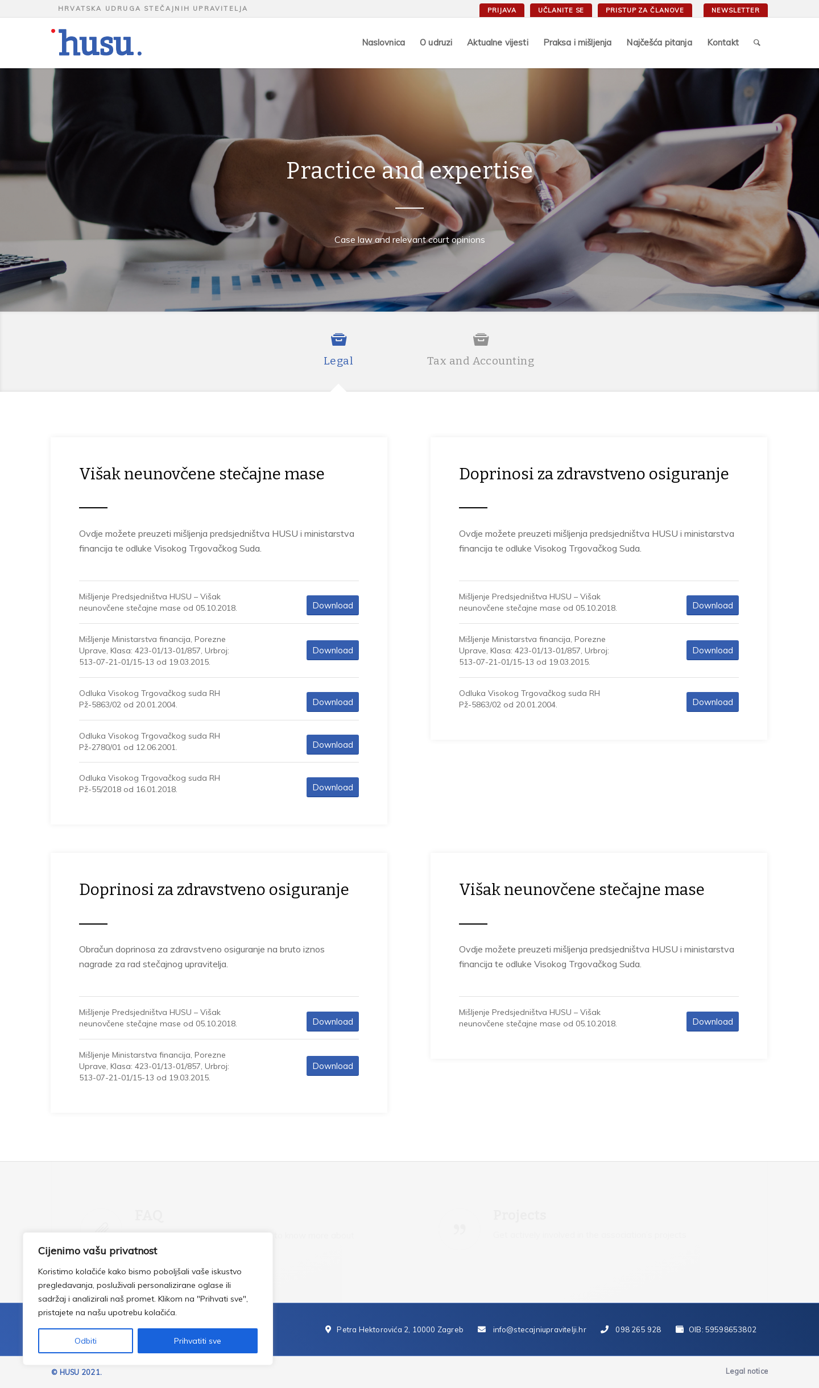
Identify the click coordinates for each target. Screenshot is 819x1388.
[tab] (338, 357)
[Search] (757, 42)
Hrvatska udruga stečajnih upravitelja (153, 9)
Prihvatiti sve (197, 1341)
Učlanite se (561, 10)
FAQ (149, 1216)
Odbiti (86, 1341)
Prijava (501, 10)
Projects (520, 1215)
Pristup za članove (645, 10)
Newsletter (736, 10)
